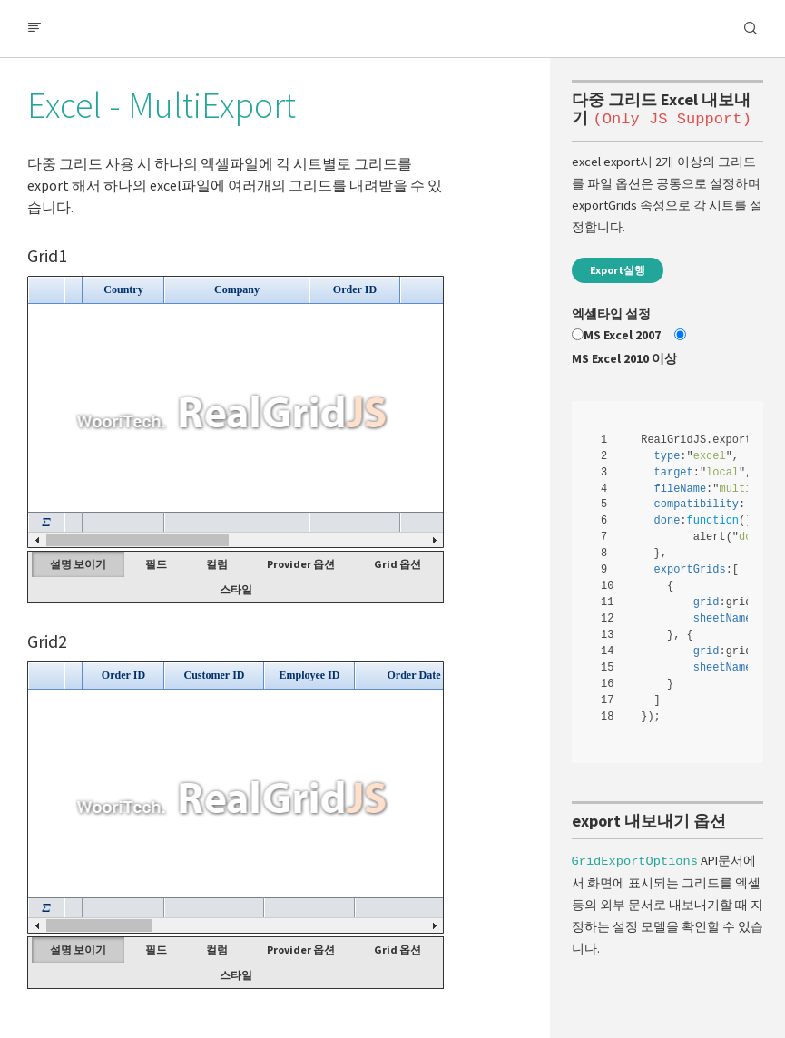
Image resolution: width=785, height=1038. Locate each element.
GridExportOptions (635, 858)
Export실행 (617, 270)
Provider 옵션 (301, 564)
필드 (156, 564)
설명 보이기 (78, 564)
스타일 (236, 589)
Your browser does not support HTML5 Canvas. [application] (235, 412)
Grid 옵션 (397, 564)
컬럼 (217, 564)
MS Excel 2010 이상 (624, 358)
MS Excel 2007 (622, 335)
